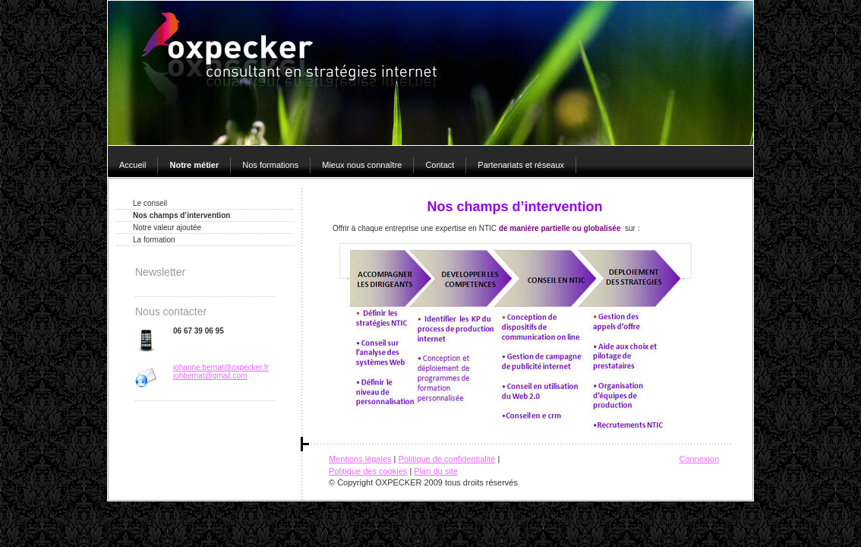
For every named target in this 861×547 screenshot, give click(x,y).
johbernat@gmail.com (210, 376)
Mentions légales (360, 458)
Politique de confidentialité (447, 458)
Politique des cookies (368, 471)
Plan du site (435, 471)
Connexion (699, 458)
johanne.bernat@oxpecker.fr (221, 367)
